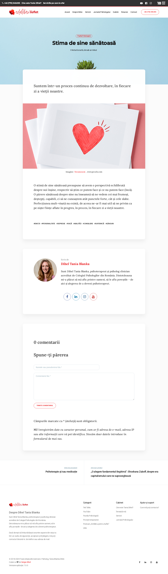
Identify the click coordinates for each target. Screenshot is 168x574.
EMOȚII (37, 224)
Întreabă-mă (121, 512)
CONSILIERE (88, 224)
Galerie (115, 12)
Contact (133, 12)
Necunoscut (80, 172)
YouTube (86, 512)
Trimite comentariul (45, 405)
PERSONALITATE (48, 224)
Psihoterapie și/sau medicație (61, 471)
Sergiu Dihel (26, 562)
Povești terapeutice (91, 520)
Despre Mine (77, 12)
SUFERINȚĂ (99, 224)
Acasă (67, 12)
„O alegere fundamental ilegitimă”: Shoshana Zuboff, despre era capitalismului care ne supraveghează (124, 473)
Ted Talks (87, 507)
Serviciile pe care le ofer (53, 3)
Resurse (124, 12)
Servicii (88, 12)
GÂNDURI (110, 224)
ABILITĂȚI (77, 224)
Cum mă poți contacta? (149, 507)
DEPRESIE (61, 224)
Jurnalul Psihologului (101, 12)
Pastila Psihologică (84, 36)
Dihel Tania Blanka (75, 264)
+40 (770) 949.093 (12, 3)
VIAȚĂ (70, 224)
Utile (85, 528)
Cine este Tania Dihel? (31, 3)
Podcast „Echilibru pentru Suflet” (96, 524)
